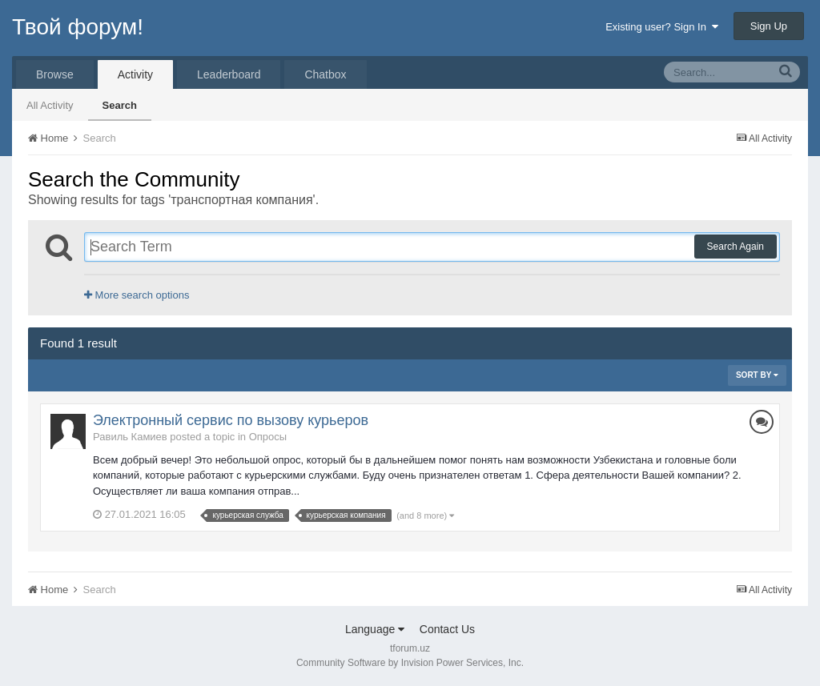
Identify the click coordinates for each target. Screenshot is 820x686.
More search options (136, 295)
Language (374, 629)
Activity (135, 74)
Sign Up (768, 26)
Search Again (735, 246)
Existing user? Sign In (661, 27)
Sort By (757, 375)
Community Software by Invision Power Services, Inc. (410, 662)
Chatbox (325, 74)
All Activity (50, 105)
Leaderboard (228, 74)
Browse (55, 74)
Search (119, 105)
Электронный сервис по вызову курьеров (230, 420)
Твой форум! (77, 26)
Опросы (268, 437)
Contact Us (447, 629)
